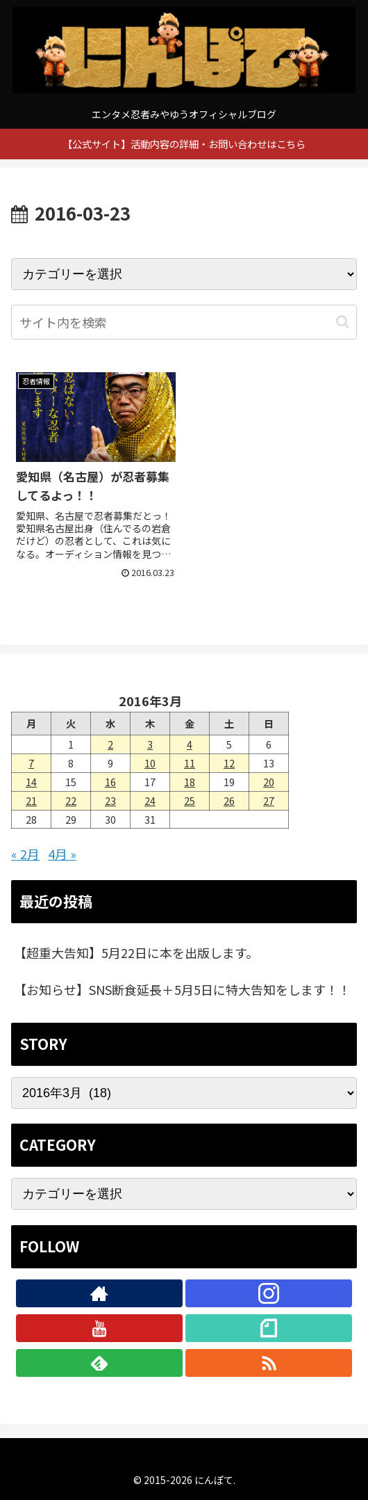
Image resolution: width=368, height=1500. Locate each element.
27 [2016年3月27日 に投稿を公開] (268, 800)
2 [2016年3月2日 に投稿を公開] (110, 744)
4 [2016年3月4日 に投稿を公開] (189, 744)
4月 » (62, 854)
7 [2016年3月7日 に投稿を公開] (31, 763)
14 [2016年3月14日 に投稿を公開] (31, 781)
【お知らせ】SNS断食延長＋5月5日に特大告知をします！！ (182, 989)
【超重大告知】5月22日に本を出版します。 (136, 952)
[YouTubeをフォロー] (99, 1328)
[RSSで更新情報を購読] (268, 1363)
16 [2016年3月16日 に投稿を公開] (110, 781)
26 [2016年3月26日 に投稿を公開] (229, 800)
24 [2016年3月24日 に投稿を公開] (150, 800)
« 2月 (25, 854)
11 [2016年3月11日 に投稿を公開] (189, 763)
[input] (184, 322)
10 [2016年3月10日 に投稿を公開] (150, 763)
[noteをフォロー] (268, 1328)
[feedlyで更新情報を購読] (99, 1363)
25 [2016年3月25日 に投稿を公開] (189, 800)
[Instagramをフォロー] (268, 1293)
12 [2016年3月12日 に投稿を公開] (229, 763)
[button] (343, 322)
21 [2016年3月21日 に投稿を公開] (31, 800)
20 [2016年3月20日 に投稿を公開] (268, 781)
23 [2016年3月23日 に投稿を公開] (110, 800)
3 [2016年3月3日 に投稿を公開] (150, 744)
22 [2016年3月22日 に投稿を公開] (70, 800)
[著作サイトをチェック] (99, 1293)
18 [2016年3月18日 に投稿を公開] (189, 781)
